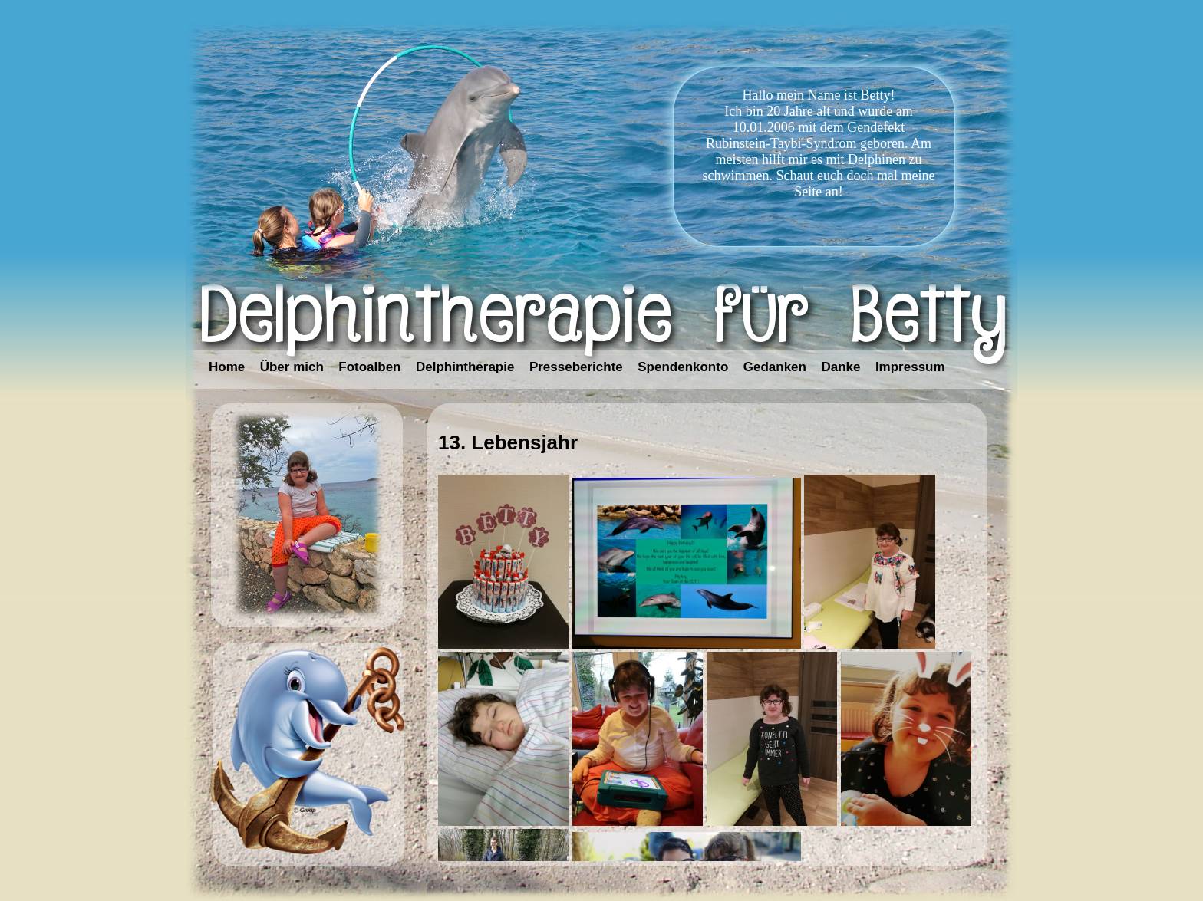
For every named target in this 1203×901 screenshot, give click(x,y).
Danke (840, 367)
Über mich (292, 367)
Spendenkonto (683, 367)
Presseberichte (576, 367)
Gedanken (774, 367)
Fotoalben (369, 367)
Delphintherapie (465, 367)
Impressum (910, 367)
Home (227, 367)
